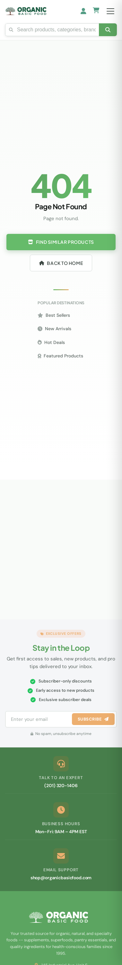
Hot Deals (51, 342)
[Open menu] (110, 11)
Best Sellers (54, 315)
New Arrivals (54, 328)
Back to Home (61, 263)
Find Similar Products (61, 242)
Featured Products (60, 356)
